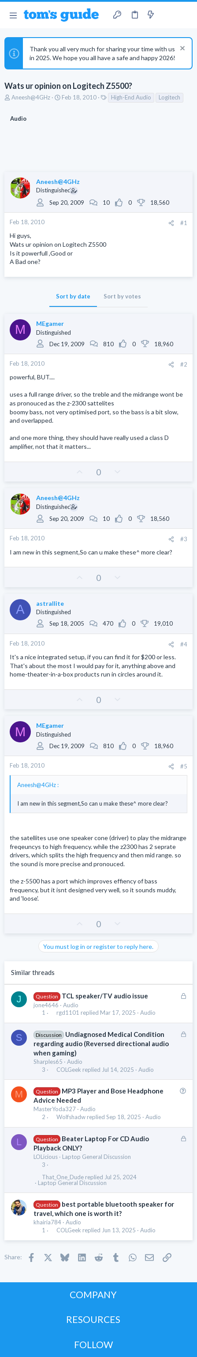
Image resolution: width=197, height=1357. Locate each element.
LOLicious (45, 1156)
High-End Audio (131, 97)
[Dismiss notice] (181, 49)
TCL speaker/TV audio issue (105, 996)
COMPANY (93, 1294)
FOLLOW (93, 1344)
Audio (70, 1005)
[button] (13, 15)
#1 (183, 222)
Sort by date (73, 296)
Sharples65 (48, 1061)
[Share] (171, 223)
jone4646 (46, 1005)
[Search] (185, 15)
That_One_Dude (63, 1177)
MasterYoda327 (54, 1108)
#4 (183, 644)
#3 (183, 539)
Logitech (169, 97)
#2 (183, 364)
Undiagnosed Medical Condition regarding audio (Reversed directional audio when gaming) (101, 1043)
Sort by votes (122, 296)
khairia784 (47, 1222)
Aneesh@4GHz (30, 97)
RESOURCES (93, 1319)
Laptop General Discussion (96, 1156)
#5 (183, 766)
